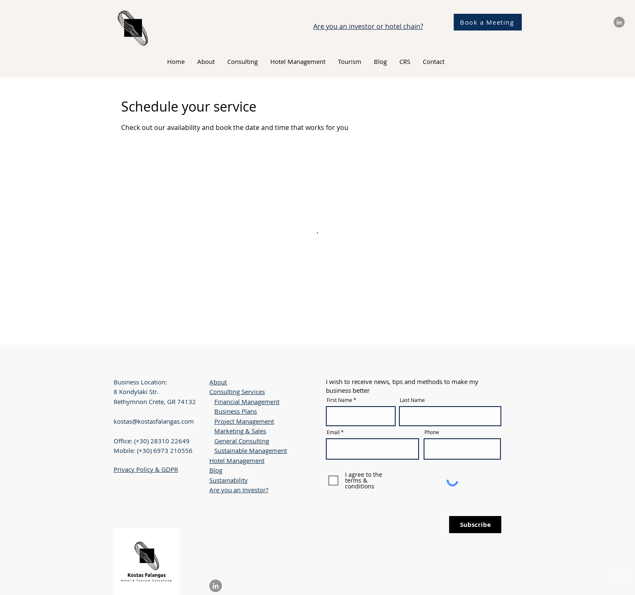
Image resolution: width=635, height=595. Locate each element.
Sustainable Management (250, 450)
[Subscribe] (475, 524)
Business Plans (235, 411)
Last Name (412, 399)
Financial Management (246, 401)
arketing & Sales (243, 431)
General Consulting (241, 441)
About (218, 382)
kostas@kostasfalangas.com (154, 421)
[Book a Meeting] (488, 22)
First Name (339, 399)
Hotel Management (236, 460)
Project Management (244, 421)
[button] (242, 61)
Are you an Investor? (238, 490)
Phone (431, 432)
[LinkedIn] (619, 22)
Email (333, 432)
